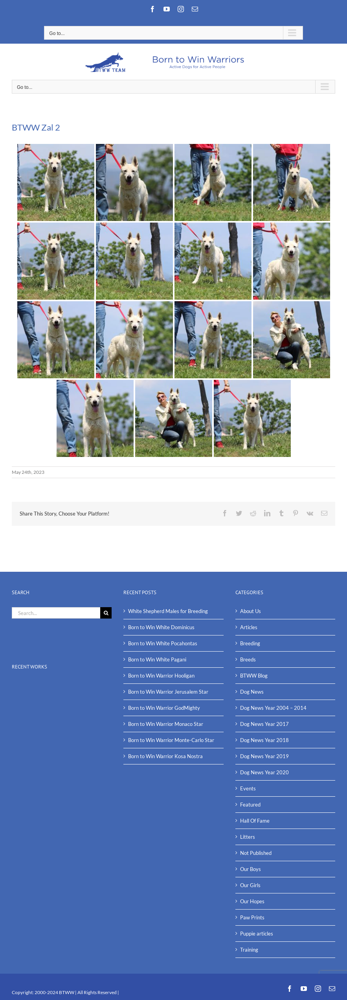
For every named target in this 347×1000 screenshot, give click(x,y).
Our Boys (250, 869)
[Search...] (56, 613)
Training (249, 950)
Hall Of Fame (255, 821)
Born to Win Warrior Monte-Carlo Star (171, 740)
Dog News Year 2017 (264, 724)
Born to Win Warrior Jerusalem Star (168, 692)
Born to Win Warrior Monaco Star (165, 724)
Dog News (252, 692)
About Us (250, 611)
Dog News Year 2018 (264, 740)
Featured (250, 804)
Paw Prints (252, 917)
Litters (247, 837)
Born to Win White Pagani (157, 659)
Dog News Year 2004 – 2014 (273, 708)
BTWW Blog (254, 675)
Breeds (248, 659)
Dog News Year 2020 (264, 772)
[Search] (106, 613)
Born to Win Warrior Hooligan (161, 675)
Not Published (256, 853)
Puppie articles (256, 933)
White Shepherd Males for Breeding (168, 611)
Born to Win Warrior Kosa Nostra (165, 756)
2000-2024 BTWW (55, 992)
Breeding (250, 643)
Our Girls (250, 885)
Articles (248, 627)
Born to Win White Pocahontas (162, 643)
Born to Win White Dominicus (161, 627)
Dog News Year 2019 (264, 756)
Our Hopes (252, 901)
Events (248, 788)
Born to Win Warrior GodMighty (164, 708)
